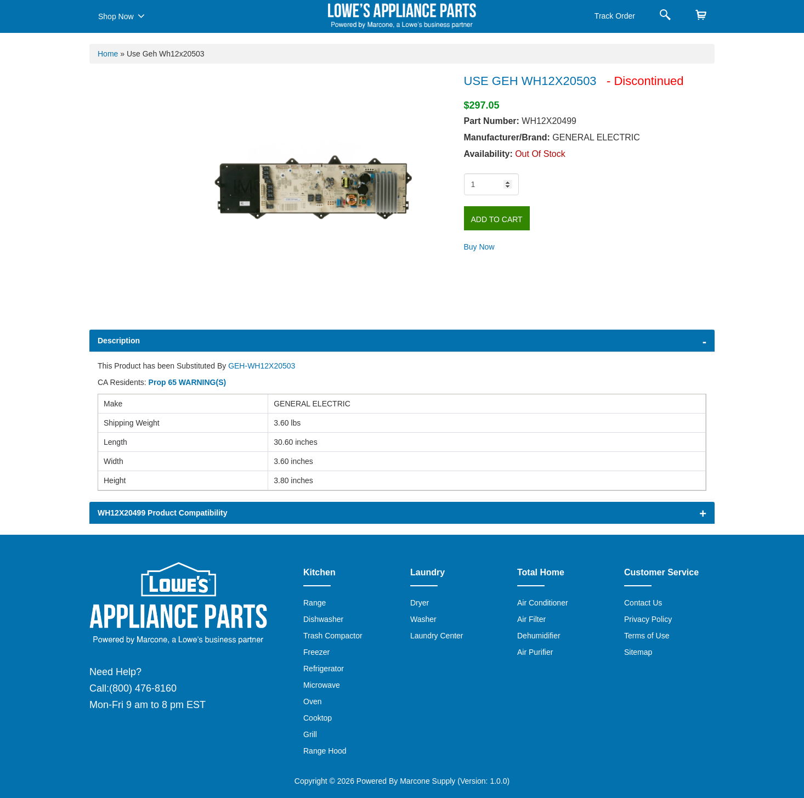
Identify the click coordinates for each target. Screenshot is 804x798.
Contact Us (643, 602)
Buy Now (479, 246)
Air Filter (531, 619)
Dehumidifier (538, 635)
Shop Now (121, 15)
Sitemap (638, 652)
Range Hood (325, 750)
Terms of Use (646, 635)
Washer (423, 619)
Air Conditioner (542, 602)
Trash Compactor (333, 635)
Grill (310, 734)
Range (314, 602)
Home (108, 53)
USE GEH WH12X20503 (532, 81)
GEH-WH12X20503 (261, 365)
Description (119, 340)
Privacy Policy (648, 619)
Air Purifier (535, 652)
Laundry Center (436, 635)
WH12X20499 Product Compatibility (163, 512)
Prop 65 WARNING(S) (188, 382)
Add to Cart (497, 219)
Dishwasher (323, 619)
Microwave (321, 685)
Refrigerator (323, 668)
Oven (312, 701)
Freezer (316, 652)
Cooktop (317, 718)
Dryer (419, 602)
